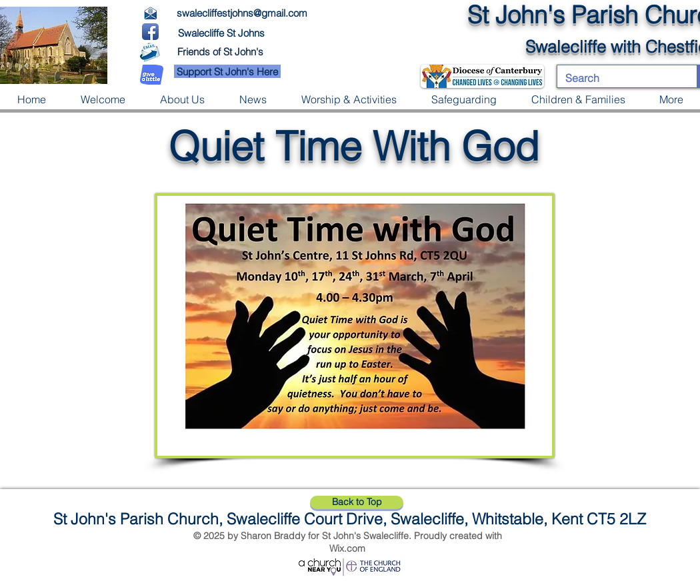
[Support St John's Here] (227, 71)
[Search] (617, 78)
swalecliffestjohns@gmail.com (242, 13)
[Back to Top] (356, 502)
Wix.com (347, 548)
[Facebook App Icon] (150, 31)
